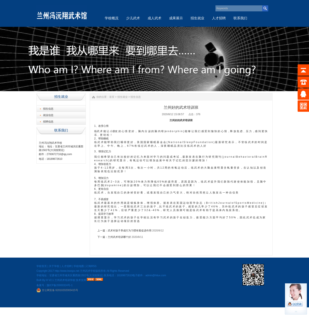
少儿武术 (133, 18)
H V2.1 (50, 280)
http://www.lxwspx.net (67, 270)
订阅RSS (91, 266)
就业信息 (48, 115)
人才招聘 (219, 18)
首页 (111, 96)
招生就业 (197, 18)
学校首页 (41, 266)
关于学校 (54, 266)
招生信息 (48, 108)
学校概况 (111, 18)
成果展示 (176, 18)
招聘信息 (48, 121)
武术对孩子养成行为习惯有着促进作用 (129, 230)
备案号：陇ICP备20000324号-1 (54, 285)
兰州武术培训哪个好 (119, 237)
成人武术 (154, 18)
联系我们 (240, 18)
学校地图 (79, 266)
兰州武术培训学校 (65, 280)
